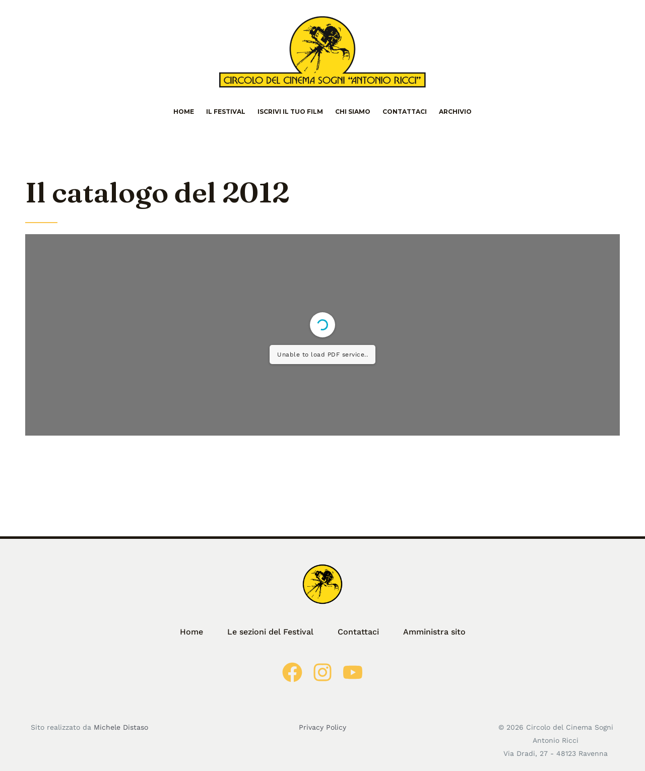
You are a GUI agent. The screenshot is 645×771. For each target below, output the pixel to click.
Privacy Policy (322, 727)
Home (183, 111)
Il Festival (225, 111)
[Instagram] (322, 672)
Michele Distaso (121, 727)
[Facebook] (292, 672)
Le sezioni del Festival (270, 632)
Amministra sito (434, 632)
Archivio (455, 111)
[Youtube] (353, 672)
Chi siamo (352, 111)
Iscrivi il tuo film (290, 111)
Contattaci (404, 111)
